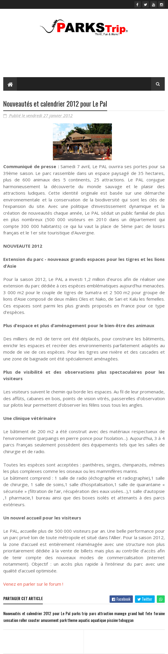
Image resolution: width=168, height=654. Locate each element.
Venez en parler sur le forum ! (33, 584)
